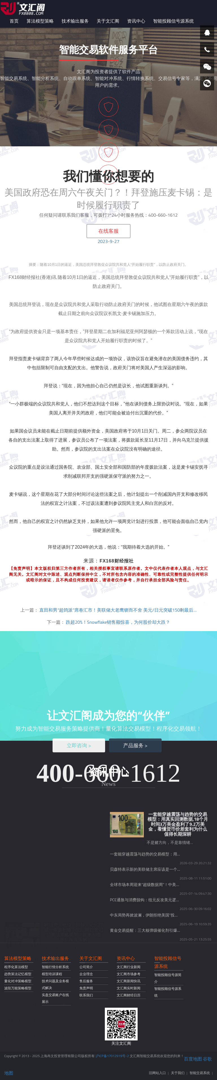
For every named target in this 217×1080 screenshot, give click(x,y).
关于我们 (178, 1072)
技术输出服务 (75, 21)
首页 (14, 21)
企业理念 (86, 974)
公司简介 (86, 967)
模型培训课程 (52, 974)
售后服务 (86, 981)
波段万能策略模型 (17, 988)
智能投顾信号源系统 (173, 21)
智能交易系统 (200, 1072)
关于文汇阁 (108, 21)
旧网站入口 (157, 1072)
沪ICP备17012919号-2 (112, 1056)
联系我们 (86, 995)
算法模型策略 (40, 21)
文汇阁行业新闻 (128, 967)
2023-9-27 (109, 241)
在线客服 (108, 231)
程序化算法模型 (16, 967)
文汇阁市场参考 (128, 974)
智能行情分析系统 (55, 967)
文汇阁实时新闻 (128, 988)
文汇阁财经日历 (128, 995)
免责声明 (86, 988)
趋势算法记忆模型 (17, 974)
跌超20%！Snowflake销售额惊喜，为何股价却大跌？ (118, 622)
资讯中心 (136, 21)
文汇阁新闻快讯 (128, 981)
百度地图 (193, 1058)
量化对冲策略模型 (17, 981)
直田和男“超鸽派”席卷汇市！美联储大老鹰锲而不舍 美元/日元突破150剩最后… (118, 610)
